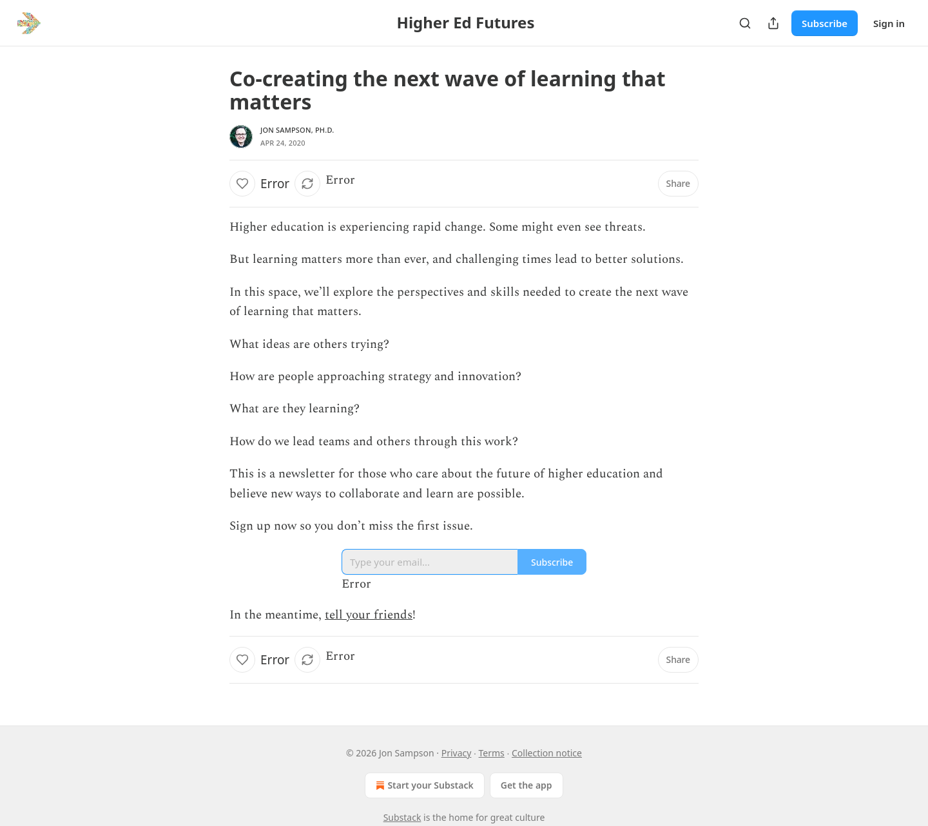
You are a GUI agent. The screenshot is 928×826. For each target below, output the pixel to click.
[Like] (242, 184)
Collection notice (547, 753)
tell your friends (368, 615)
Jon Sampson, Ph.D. (297, 130)
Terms (492, 753)
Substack (402, 817)
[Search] (745, 23)
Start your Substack (423, 785)
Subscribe (824, 23)
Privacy (456, 753)
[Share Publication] (773, 23)
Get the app (526, 785)
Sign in (889, 23)
